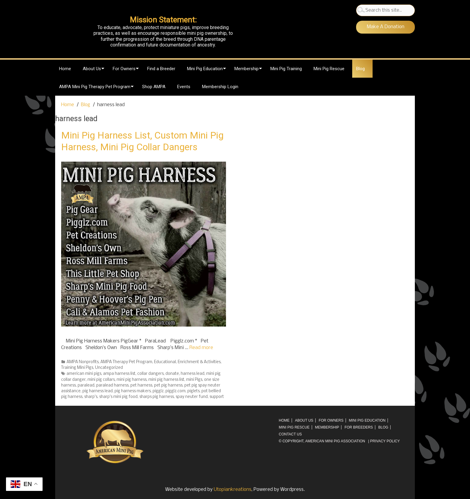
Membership (246, 68)
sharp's (90, 397)
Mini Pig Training (286, 68)
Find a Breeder (161, 68)
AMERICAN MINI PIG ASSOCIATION (335, 441)
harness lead (192, 374)
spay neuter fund (192, 397)
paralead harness (112, 385)
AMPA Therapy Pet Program (126, 362)
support (217, 397)
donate (172, 374)
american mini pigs (84, 374)
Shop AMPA (153, 86)
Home (65, 68)
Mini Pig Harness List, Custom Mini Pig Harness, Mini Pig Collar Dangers (142, 141)
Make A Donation (385, 26)
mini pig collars (101, 380)
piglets (193, 391)
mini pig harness (132, 380)
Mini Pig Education (205, 68)
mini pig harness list (166, 380)
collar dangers (150, 374)
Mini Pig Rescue (329, 68)
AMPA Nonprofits (83, 362)
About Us (92, 68)
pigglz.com (175, 391)
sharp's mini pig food (118, 397)
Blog (360, 68)
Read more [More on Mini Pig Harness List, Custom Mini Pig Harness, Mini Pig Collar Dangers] (201, 347)
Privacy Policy (385, 441)
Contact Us (290, 434)
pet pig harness (168, 385)
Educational (165, 362)
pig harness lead (97, 391)
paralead (86, 385)
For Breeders (358, 427)
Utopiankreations (232, 489)
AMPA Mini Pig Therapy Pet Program (94, 86)
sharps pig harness (156, 397)
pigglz (158, 391)
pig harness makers (133, 391)
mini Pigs (194, 380)
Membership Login (220, 86)
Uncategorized (109, 368)
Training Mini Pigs (77, 368)
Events (183, 86)
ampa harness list (119, 374)
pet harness (141, 385)
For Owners (124, 68)
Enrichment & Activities (199, 362)
